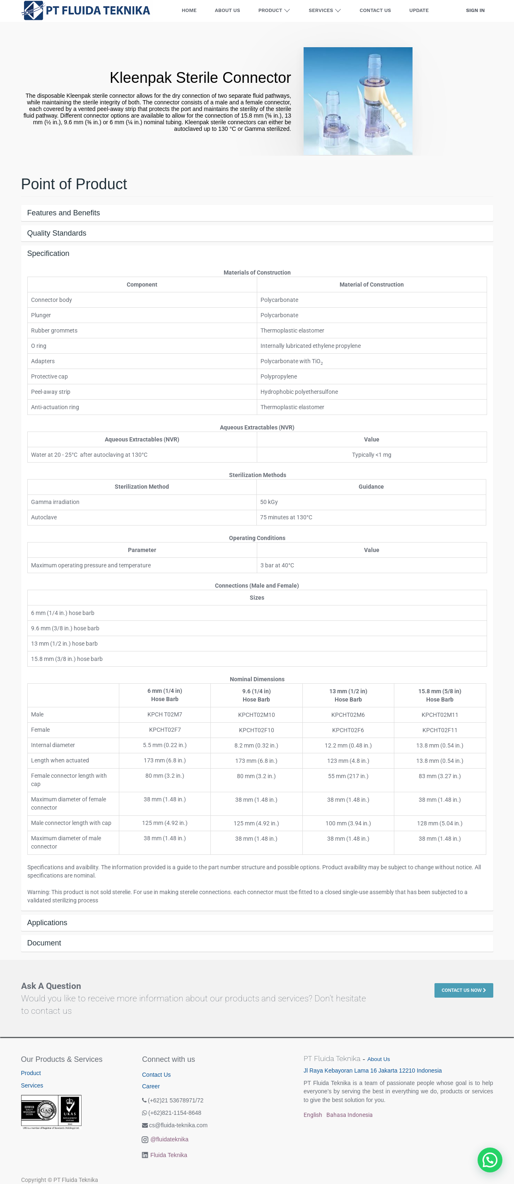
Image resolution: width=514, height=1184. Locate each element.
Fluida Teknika (168, 1155)
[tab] (257, 213)
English (313, 1115)
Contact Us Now (464, 990)
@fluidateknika (169, 1139)
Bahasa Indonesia (349, 1115)
